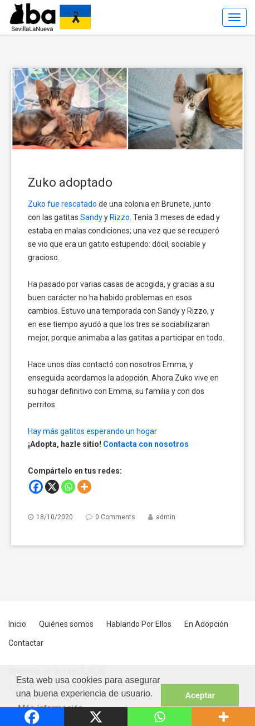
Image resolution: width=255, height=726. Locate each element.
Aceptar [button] (200, 695)
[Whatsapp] (68, 487)
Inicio (17, 624)
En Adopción (206, 624)
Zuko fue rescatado (62, 203)
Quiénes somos (66, 624)
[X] (52, 487)
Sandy (91, 217)
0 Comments (115, 517)
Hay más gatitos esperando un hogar (92, 431)
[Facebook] (36, 487)
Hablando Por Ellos (138, 624)
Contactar (25, 643)
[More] (84, 487)
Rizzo (120, 217)
